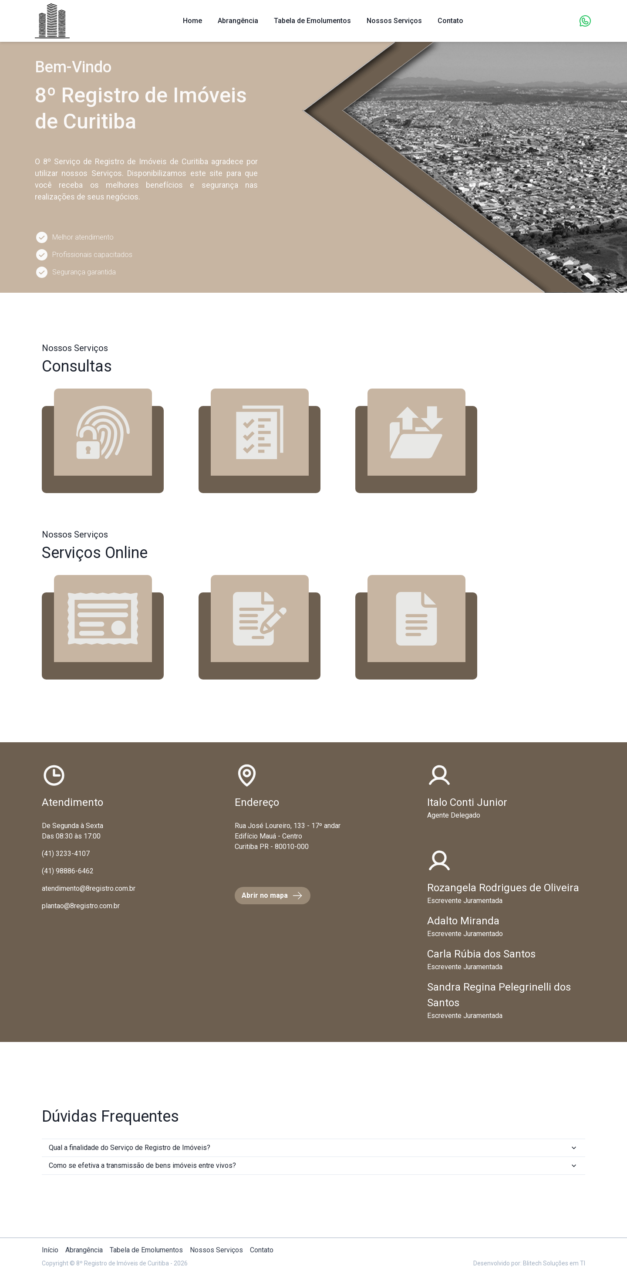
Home (192, 21)
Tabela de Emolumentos (312, 21)
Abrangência (238, 21)
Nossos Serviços (394, 21)
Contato (261, 1250)
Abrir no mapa (272, 895)
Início (50, 1250)
